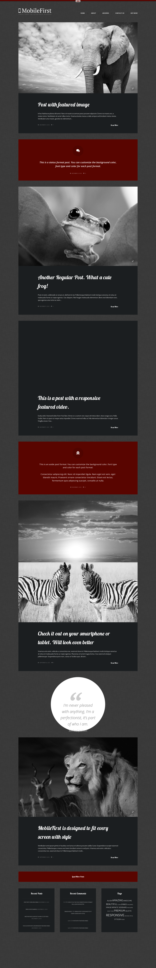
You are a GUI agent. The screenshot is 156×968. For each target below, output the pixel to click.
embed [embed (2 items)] (124, 940)
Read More (114, 127)
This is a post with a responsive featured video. (36, 961)
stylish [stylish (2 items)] (117, 955)
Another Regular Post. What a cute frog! (36, 952)
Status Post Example (31, 945)
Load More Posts (78, 914)
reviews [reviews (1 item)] (127, 951)
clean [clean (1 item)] (119, 940)
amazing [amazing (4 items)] (117, 936)
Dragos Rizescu (68, 947)
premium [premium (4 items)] (119, 946)
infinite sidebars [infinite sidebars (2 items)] (119, 943)
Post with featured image (66, 105)
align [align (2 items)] (109, 936)
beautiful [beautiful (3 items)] (111, 940)
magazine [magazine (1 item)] (130, 943)
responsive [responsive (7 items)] (115, 951)
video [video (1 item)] (123, 955)
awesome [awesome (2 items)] (127, 936)
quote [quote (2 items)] (128, 947)
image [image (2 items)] (108, 943)
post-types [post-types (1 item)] (110, 947)
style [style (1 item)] (131, 951)
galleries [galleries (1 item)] (130, 940)
